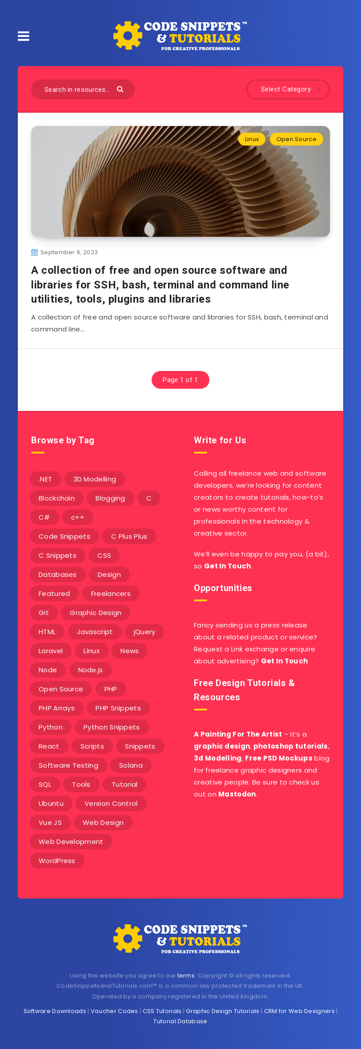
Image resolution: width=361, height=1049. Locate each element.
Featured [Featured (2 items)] (54, 593)
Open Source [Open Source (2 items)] (61, 689)
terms (186, 975)
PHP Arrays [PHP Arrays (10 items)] (57, 708)
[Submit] (121, 88)
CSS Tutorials (162, 1011)
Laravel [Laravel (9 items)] (51, 650)
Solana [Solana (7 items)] (131, 765)
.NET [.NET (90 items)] (45, 479)
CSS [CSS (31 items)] (104, 555)
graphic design (222, 746)
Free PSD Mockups (279, 758)
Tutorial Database (180, 1021)
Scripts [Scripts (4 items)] (92, 746)
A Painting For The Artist (238, 734)
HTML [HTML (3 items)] (47, 631)
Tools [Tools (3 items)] (81, 784)
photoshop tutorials (290, 746)
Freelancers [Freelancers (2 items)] (111, 593)
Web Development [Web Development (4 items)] (71, 841)
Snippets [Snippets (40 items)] (140, 746)
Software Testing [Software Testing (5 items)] (68, 765)
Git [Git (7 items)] (44, 612)
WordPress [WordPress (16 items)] (57, 860)
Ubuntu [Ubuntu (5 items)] (51, 803)
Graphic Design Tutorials (222, 1011)
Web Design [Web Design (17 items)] (103, 822)
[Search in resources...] (83, 89)
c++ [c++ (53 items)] (77, 517)
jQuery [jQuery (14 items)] (145, 631)
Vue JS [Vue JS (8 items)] (50, 822)
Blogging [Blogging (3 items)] (110, 498)
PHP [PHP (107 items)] (110, 689)
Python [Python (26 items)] (51, 727)
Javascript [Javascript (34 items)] (95, 631)
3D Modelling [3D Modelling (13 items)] (94, 479)
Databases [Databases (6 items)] (58, 574)
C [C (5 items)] (149, 498)
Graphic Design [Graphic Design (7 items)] (95, 612)
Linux (252, 139)
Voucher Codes (114, 1011)
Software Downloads (55, 1011)
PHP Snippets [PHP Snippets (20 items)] (118, 708)
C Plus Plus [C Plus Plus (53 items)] (129, 536)
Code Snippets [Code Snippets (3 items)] (64, 536)
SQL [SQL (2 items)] (45, 784)
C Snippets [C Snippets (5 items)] (57, 555)
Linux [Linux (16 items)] (92, 650)
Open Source (297, 139)
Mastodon (237, 794)
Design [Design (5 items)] (109, 574)
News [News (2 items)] (129, 650)
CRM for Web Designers (299, 1011)
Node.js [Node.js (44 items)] (90, 669)
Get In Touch (227, 566)
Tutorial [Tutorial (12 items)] (124, 784)
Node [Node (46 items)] (48, 669)
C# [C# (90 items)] (44, 517)
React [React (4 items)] (49, 746)
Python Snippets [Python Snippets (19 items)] (112, 727)
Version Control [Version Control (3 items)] (111, 803)
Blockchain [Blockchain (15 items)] (57, 498)
